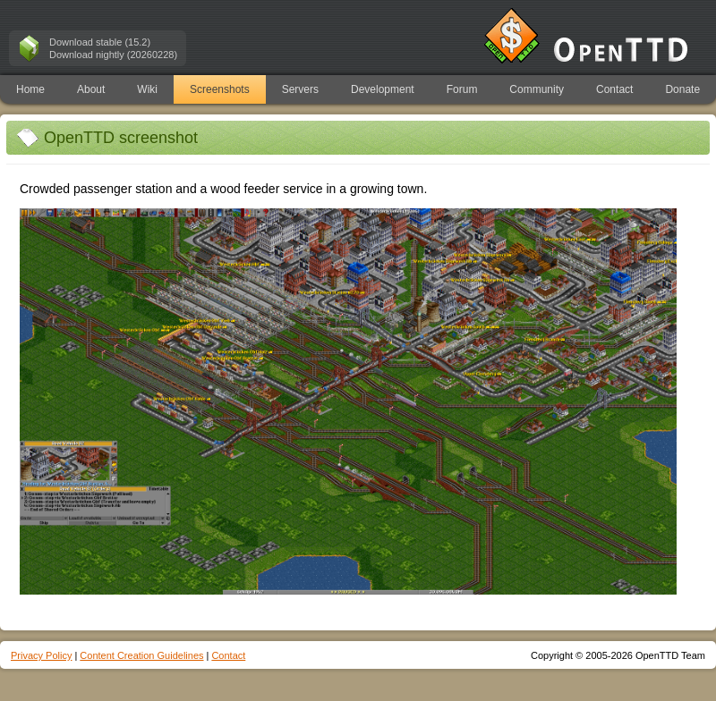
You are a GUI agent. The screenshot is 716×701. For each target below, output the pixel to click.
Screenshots (220, 89)
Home (30, 89)
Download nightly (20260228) (113, 54)
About (91, 89)
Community (536, 89)
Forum (462, 89)
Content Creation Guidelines (141, 655)
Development (382, 89)
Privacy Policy (41, 655)
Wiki (147, 89)
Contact (614, 89)
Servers (300, 89)
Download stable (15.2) (99, 42)
